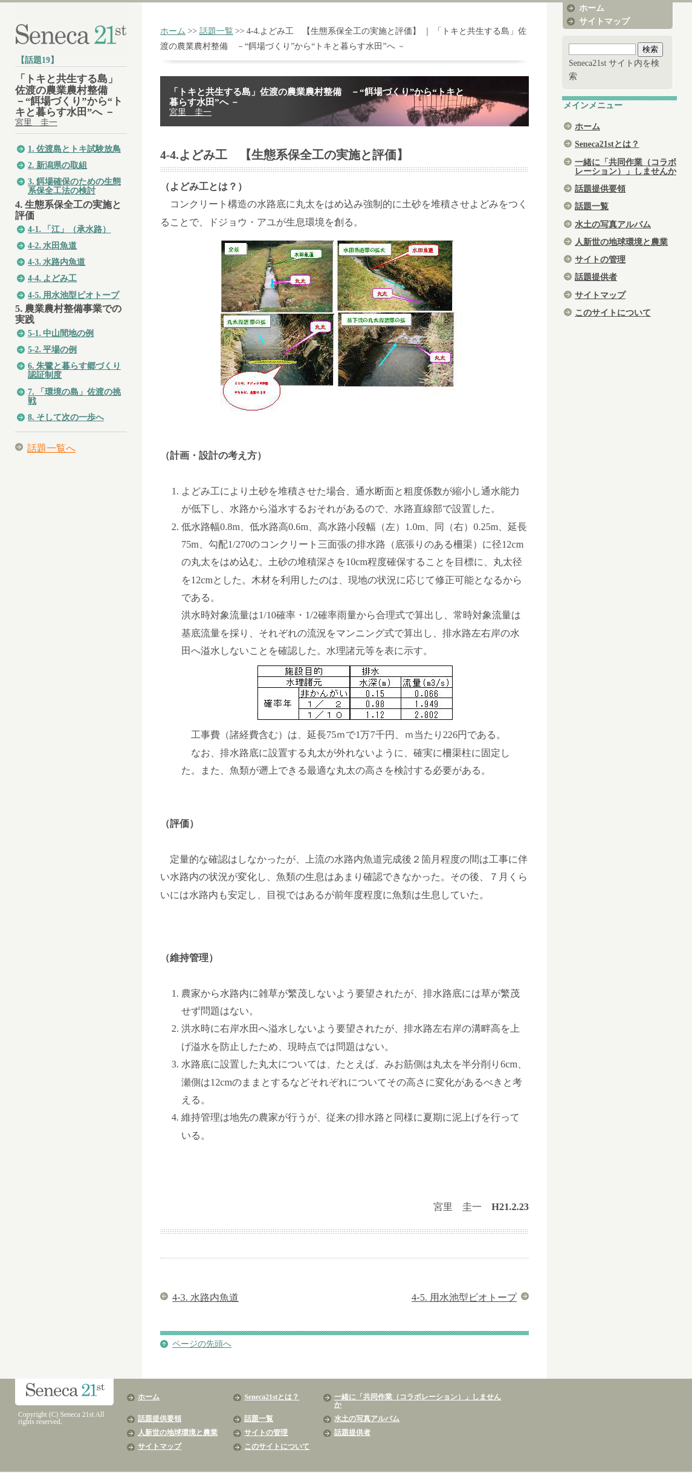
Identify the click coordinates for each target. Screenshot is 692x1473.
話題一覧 (216, 31)
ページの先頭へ (201, 1343)
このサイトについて (613, 312)
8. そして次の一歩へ (66, 417)
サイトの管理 (600, 259)
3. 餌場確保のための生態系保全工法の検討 (74, 186)
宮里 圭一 (36, 122)
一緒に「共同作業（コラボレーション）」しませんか (625, 167)
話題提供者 (596, 277)
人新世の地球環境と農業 (621, 242)
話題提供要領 (600, 188)
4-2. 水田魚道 (52, 245)
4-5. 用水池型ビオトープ (73, 295)
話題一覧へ (51, 448)
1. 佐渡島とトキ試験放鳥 (74, 149)
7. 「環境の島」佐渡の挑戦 (74, 396)
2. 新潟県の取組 (57, 165)
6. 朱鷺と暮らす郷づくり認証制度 (74, 370)
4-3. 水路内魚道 (56, 262)
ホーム (173, 31)
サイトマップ (604, 21)
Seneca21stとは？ (607, 144)
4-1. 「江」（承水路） (69, 229)
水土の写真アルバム (613, 224)
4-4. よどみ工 (52, 278)
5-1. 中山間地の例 (61, 333)
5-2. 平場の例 (52, 349)
